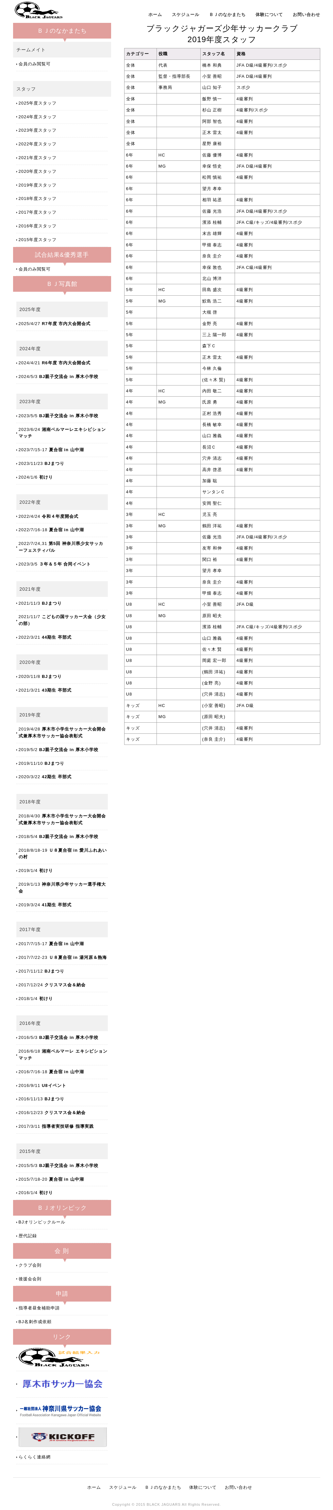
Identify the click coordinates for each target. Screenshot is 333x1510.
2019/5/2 (59, 749)
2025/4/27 (55, 323)
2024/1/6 (36, 477)
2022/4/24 (48, 516)
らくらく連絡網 (35, 1456)
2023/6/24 (62, 433)
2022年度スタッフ (38, 143)
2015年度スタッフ (38, 239)
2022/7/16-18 (51, 529)
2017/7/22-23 (63, 957)
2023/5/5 (59, 415)
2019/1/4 (36, 870)
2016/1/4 (36, 1192)
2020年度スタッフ (38, 171)
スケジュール (185, 14)
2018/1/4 (36, 998)
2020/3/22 (45, 776)
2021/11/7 (62, 620)
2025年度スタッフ (38, 103)
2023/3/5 (55, 564)
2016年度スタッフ (38, 225)
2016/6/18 (63, 1054)
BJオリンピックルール (42, 1222)
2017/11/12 (41, 971)
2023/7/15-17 (51, 449)
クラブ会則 (30, 1265)
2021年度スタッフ (38, 157)
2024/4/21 (55, 362)
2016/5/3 (59, 1037)
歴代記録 (28, 1235)
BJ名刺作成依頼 (35, 1321)
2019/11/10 (41, 763)
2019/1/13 (62, 888)
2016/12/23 (52, 1112)
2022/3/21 (45, 637)
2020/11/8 (40, 676)
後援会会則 (30, 1278)
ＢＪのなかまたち (227, 14)
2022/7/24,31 (61, 547)
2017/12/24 (52, 984)
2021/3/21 (45, 690)
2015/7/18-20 (51, 1179)
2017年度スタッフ (38, 212)
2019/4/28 (62, 732)
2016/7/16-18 (51, 1071)
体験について (269, 14)
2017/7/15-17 (51, 943)
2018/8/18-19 (63, 854)
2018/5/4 (59, 836)
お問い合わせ (306, 14)
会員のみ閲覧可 (35, 63)
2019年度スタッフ (38, 185)
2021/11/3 (40, 603)
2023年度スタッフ (38, 130)
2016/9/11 (42, 1085)
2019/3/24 (45, 904)
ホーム (155, 14)
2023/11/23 (41, 463)
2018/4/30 (62, 819)
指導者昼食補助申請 (39, 1307)
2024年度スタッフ (38, 116)
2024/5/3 (59, 376)
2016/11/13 (41, 1098)
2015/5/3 (59, 1165)
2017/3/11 (56, 1126)
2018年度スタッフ (38, 198)
